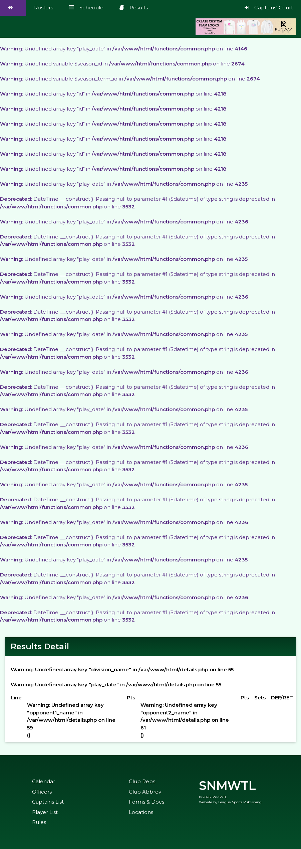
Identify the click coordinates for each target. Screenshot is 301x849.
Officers (42, 792)
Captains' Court (269, 7)
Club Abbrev (145, 792)
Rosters (43, 7)
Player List (45, 812)
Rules (39, 822)
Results (133, 7)
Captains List (48, 802)
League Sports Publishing (240, 802)
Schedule (86, 7)
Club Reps (142, 781)
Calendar (43, 781)
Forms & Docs (146, 802)
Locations (141, 812)
